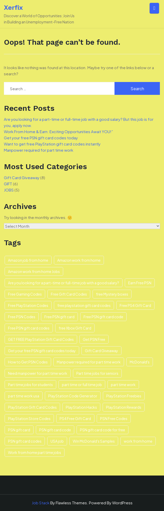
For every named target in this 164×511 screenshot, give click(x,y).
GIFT (8, 183)
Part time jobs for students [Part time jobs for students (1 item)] (30, 384)
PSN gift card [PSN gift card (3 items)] (19, 429)
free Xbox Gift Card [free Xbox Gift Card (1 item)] (75, 328)
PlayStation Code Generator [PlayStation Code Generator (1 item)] (72, 396)
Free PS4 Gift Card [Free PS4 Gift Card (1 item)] (135, 305)
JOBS (9, 189)
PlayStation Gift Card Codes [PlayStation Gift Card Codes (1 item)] (32, 407)
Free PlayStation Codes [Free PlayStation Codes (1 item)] (28, 305)
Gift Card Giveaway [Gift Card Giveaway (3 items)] (101, 350)
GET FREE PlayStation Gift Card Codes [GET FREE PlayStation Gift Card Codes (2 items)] (41, 339)
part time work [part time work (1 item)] (123, 384)
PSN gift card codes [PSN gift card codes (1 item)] (25, 441)
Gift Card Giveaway (21, 177)
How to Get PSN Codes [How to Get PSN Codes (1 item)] (28, 362)
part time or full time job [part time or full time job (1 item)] (82, 384)
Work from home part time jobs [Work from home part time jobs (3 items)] (34, 452)
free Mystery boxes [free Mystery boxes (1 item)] (112, 294)
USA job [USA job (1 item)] (57, 441)
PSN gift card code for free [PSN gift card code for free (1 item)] (102, 429)
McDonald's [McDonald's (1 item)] (140, 362)
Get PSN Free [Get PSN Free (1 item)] (94, 339)
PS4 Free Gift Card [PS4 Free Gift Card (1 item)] (75, 418)
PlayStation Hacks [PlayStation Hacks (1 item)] (81, 407)
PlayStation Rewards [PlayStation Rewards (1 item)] (123, 407)
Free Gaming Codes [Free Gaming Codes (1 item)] (25, 294)
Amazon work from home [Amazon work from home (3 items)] (79, 260)
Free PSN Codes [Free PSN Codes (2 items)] (21, 316)
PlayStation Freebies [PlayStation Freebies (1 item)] (123, 396)
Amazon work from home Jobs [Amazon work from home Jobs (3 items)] (34, 271)
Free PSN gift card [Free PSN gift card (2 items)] (59, 316)
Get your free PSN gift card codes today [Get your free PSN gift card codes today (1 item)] (42, 350)
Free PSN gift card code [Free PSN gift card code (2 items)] (103, 316)
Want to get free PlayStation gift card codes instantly (52, 143)
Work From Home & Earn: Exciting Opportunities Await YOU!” (58, 131)
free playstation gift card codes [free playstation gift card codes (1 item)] (84, 305)
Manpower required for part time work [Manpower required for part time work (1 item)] (89, 362)
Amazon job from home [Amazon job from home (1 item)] (28, 260)
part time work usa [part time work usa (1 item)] (23, 396)
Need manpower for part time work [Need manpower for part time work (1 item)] (37, 373)
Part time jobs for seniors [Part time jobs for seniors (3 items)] (97, 373)
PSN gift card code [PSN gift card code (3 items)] (55, 429)
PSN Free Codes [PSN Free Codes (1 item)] (113, 418)
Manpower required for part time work (38, 150)
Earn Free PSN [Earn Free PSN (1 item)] (139, 282)
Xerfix (13, 7)
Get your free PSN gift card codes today (41, 137)
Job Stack (41, 502)
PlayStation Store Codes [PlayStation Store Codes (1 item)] (29, 418)
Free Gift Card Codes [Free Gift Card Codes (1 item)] (69, 294)
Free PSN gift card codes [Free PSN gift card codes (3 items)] (29, 328)
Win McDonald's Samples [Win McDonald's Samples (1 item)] (94, 441)
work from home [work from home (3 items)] (138, 441)
